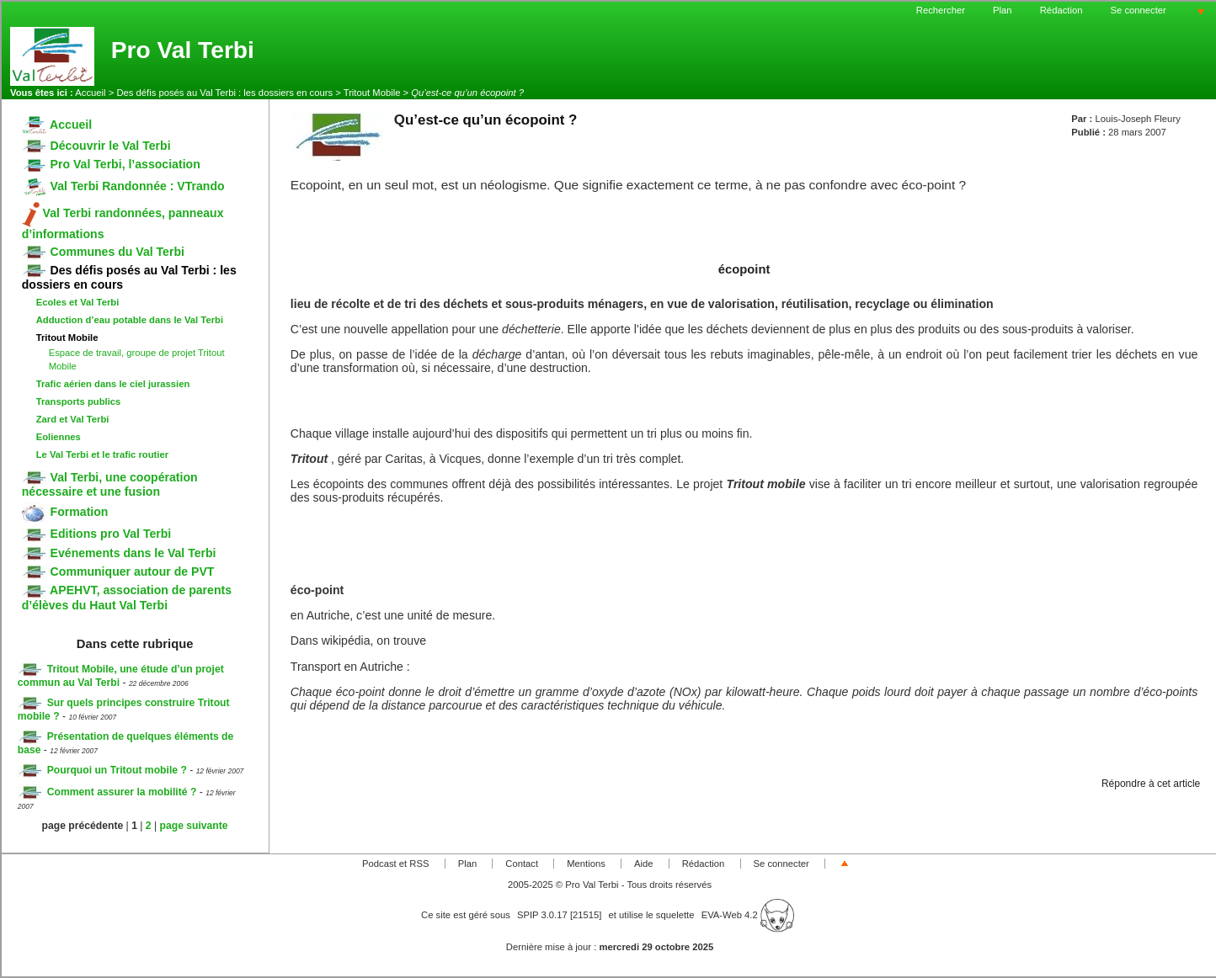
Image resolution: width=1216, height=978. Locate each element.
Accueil (90, 93)
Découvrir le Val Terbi (96, 145)
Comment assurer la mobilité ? (107, 792)
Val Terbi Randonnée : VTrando (123, 186)
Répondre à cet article (1150, 783)
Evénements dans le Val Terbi (119, 553)
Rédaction (1061, 10)
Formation (65, 511)
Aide (643, 863)
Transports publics (78, 401)
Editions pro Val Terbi (97, 533)
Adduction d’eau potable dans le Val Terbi (129, 320)
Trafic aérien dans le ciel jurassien (113, 384)
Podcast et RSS (395, 863)
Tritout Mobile (372, 93)
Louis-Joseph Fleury (1137, 119)
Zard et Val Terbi (72, 419)
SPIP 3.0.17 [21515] (559, 915)
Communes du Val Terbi (103, 251)
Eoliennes (58, 437)
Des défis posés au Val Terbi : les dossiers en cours (224, 93)
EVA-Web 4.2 (747, 915)
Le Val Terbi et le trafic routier (102, 454)
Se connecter (1138, 10)
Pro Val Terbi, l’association (111, 164)
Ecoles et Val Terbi (78, 302)
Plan (1002, 10)
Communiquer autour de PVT (118, 571)
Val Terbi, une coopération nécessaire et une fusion (110, 484)
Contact (521, 863)
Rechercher (940, 10)
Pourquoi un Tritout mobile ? (102, 770)
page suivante (194, 826)
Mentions (586, 863)
